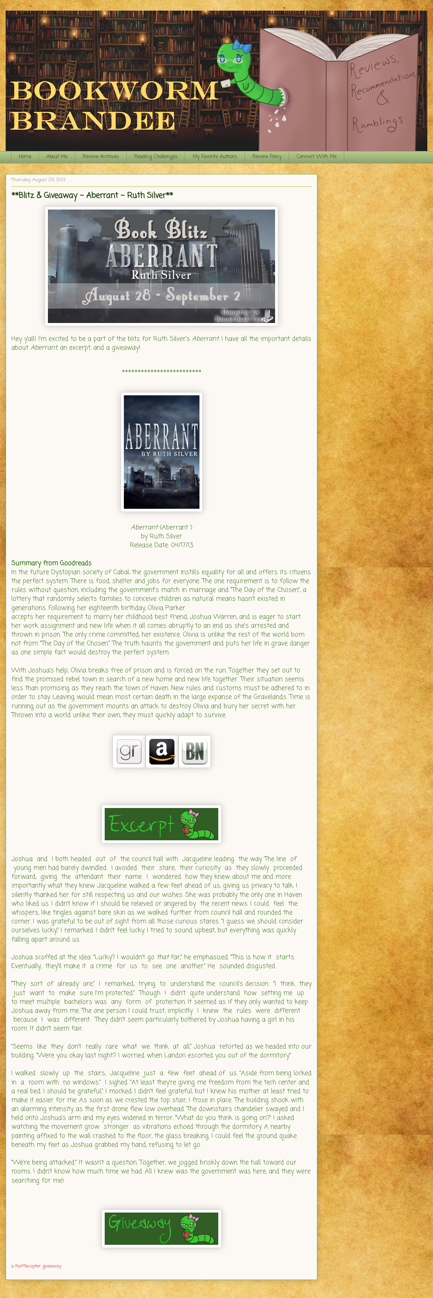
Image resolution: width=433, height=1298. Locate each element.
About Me (56, 157)
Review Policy (266, 157)
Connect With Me (316, 157)
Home (25, 157)
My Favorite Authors (215, 157)
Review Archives (101, 157)
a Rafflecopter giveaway (36, 1266)
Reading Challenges (155, 157)
